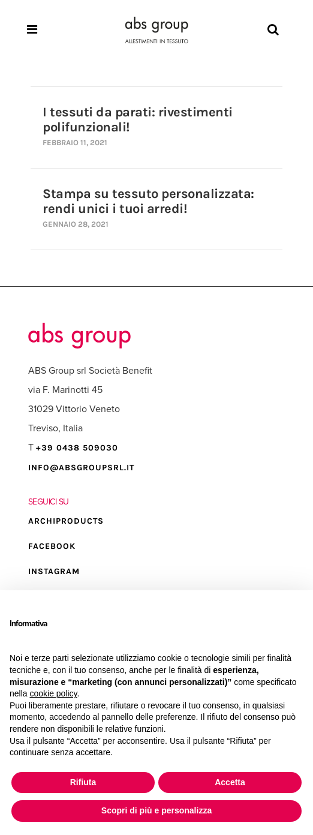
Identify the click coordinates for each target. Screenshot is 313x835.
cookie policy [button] (53, 693)
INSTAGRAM (54, 571)
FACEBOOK (52, 546)
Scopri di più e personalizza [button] (156, 810)
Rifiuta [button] (83, 782)
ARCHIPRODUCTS (66, 521)
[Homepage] (156, 30)
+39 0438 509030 (77, 448)
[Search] (273, 30)
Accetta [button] (230, 782)
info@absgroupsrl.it (81, 467)
